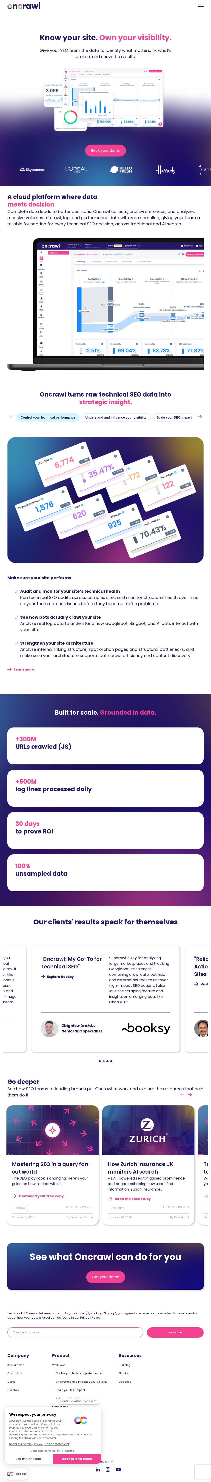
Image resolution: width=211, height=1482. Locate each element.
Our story (13, 1390)
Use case (125, 1382)
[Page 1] (100, 1061)
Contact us (14, 1373)
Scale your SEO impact (70, 1390)
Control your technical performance (79, 1373)
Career (11, 1382)
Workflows (59, 1365)
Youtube (118, 1469)
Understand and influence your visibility (81, 1382)
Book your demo (106, 152)
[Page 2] (104, 1061)
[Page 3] (107, 1061)
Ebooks (123, 1373)
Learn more (24, 669)
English (104, 1461)
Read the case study (132, 1199)
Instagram (108, 1469)
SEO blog (124, 1365)
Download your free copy (41, 1196)
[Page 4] (111, 1061)
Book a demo (15, 1365)
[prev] (11, 416)
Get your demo (105, 1277)
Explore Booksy (69, 976)
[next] (200, 416)
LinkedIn (98, 1469)
